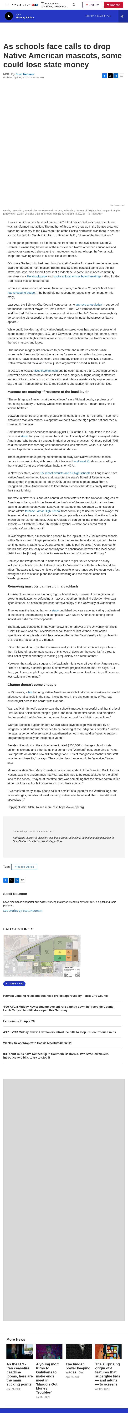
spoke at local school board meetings (77, 276)
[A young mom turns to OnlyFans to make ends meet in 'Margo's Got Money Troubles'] (49, 1351)
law (30, 692)
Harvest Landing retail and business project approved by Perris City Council (55, 995)
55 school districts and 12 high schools (65, 473)
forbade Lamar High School (42, 511)
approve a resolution (89, 304)
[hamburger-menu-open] (7, 5)
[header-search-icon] (74, 4)
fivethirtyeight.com (46, 370)
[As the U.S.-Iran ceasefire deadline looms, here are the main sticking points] (19, 1351)
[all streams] (123, 16)
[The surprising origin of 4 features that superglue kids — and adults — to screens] (108, 1351)
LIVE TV (92, 5)
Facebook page (37, 276)
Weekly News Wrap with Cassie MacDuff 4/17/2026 (37, 1043)
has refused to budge (21, 292)
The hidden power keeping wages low (78, 1368)
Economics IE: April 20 (19, 1021)
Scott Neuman (25, 74)
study (24, 436)
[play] (8, 16)
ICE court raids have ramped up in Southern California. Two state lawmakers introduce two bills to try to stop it (56, 1055)
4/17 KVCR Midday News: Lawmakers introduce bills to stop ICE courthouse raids (59, 1032)
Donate (115, 5)
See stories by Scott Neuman (22, 911)
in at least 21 (81, 461)
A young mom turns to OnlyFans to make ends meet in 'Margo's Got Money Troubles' (48, 1378)
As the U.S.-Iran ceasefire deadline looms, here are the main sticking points (19, 1374)
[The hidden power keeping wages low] (79, 1351)
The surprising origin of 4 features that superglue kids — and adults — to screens (107, 1374)
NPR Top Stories (24, 867)
